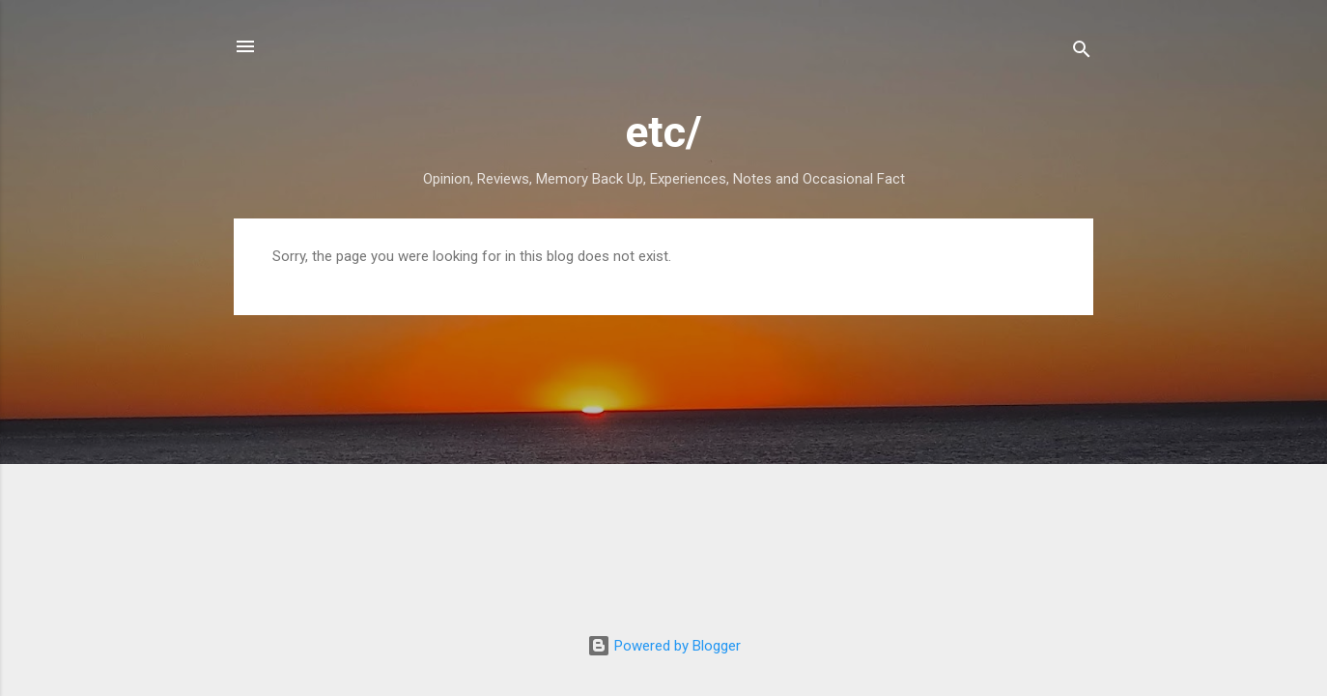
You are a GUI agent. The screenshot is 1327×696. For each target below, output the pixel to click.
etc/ (663, 132)
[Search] (1081, 52)
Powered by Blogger (664, 645)
